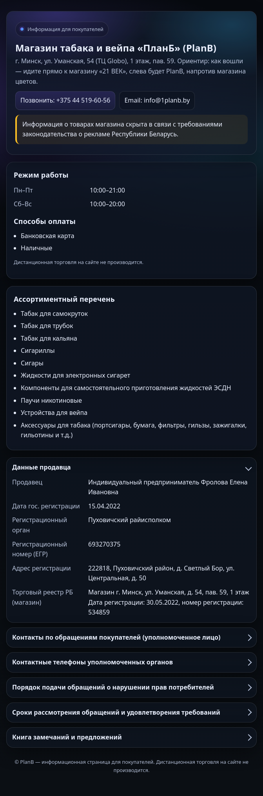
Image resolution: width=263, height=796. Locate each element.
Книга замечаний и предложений (131, 737)
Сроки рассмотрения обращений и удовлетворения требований (131, 712)
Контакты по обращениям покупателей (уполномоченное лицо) (131, 637)
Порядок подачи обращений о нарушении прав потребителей (131, 687)
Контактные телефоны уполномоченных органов (131, 662)
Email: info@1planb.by (157, 100)
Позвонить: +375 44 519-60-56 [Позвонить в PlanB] (65, 100)
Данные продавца (131, 467)
